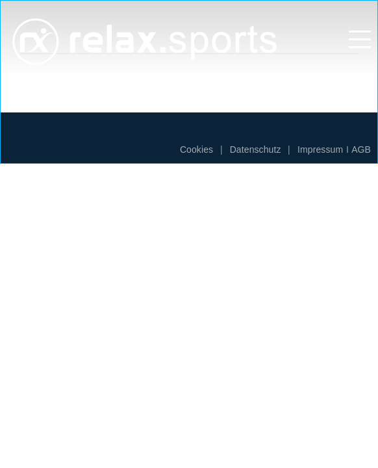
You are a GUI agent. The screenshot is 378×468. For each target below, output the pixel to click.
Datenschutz (255, 149)
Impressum (320, 149)
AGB (361, 149)
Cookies (196, 149)
